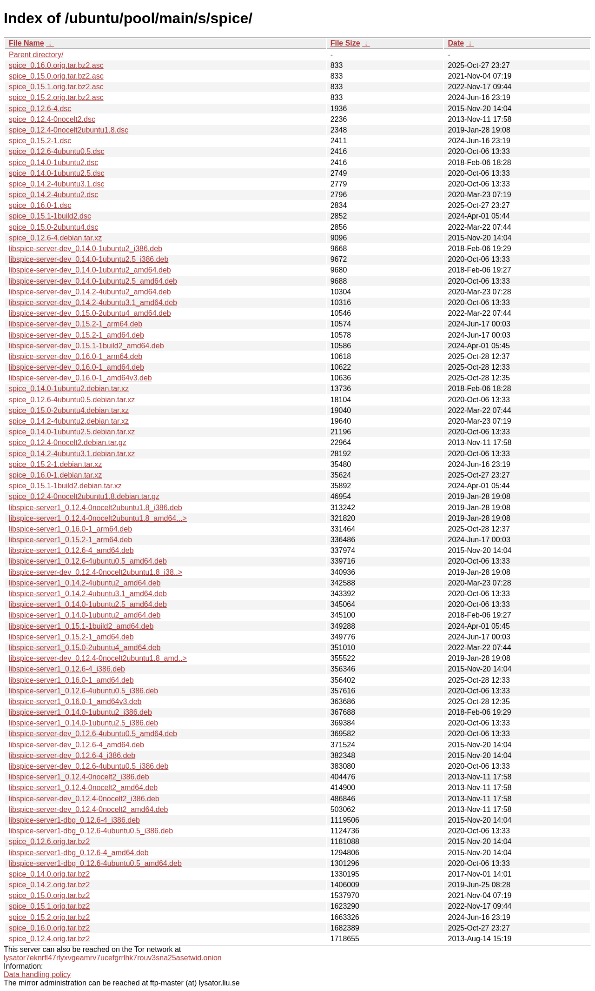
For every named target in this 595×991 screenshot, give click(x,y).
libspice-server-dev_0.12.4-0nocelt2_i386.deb (84, 799)
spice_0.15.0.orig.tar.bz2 (49, 895)
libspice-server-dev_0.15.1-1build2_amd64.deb (86, 346)
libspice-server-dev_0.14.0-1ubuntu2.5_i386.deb (88, 259)
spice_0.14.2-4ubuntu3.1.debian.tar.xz (72, 454)
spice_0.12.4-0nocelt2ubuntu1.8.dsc (68, 130)
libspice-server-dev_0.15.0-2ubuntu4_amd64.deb (90, 313)
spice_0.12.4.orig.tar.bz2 (49, 939)
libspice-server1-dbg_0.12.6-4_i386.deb (74, 820)
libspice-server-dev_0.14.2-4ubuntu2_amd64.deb (90, 292)
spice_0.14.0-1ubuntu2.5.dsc (56, 173)
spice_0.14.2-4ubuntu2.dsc (53, 195)
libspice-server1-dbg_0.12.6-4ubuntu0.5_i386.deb (91, 831)
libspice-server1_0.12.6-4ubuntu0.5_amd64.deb (88, 561)
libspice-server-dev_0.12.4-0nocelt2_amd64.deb (88, 809)
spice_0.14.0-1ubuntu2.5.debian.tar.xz (72, 432)
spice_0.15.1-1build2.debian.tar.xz (65, 486)
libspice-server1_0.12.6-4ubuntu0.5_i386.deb (83, 691)
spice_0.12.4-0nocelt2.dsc (52, 119)
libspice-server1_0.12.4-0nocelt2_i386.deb (79, 777)
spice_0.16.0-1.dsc (40, 205)
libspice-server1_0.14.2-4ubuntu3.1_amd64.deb (88, 594)
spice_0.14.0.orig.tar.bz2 (49, 874)
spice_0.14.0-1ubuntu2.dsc (53, 162)
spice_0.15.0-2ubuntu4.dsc (53, 227)
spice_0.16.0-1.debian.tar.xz (55, 475)
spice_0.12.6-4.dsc (40, 109)
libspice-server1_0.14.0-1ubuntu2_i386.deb (80, 712)
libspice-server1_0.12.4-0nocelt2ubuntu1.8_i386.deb (95, 508)
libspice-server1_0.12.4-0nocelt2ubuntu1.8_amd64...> (98, 518)
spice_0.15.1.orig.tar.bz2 (49, 906)
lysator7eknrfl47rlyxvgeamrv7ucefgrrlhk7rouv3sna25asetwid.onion (113, 958)
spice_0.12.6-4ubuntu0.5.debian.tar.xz (72, 400)
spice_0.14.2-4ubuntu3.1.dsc (56, 184)
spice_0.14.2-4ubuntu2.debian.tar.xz (69, 421)
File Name (26, 43)
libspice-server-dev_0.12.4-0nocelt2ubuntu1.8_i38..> (95, 572)
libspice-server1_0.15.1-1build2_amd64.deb (81, 626)
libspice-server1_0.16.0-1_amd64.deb (71, 680)
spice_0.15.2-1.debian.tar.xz (55, 464)
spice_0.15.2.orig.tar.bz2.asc (56, 97)
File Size (345, 43)
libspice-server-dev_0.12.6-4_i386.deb (72, 755)
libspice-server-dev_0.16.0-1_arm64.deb (75, 356)
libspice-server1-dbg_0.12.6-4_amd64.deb (79, 853)
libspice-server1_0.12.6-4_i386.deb (67, 669)
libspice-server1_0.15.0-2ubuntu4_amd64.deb (84, 648)
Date (456, 43)
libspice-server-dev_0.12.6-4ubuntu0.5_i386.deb (88, 766)
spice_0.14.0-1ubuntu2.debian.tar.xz (69, 388)
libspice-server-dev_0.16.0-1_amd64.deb (76, 367)
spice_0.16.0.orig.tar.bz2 (49, 928)
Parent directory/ (36, 55)
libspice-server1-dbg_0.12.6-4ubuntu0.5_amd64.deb (95, 863)
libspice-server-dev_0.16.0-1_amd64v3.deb (80, 378)
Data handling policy (37, 974)
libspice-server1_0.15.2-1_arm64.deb (70, 540)
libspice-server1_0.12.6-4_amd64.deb (71, 550)
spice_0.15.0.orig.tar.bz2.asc (56, 76)
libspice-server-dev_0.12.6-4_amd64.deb (76, 745)
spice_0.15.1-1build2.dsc (50, 216)
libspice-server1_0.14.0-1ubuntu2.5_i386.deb (83, 723)
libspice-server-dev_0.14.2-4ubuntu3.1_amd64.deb (93, 302)
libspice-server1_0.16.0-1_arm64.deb (70, 529)
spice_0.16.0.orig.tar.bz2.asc (56, 65)
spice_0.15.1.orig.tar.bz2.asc (56, 87)
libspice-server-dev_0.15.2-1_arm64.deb (75, 324)
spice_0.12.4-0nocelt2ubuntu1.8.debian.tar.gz (84, 496)
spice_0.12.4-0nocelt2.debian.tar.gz (67, 442)
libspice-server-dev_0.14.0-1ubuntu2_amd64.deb (90, 270)
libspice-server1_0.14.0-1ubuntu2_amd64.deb (84, 615)
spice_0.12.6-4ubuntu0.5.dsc (56, 151)
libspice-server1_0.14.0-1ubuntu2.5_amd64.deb (88, 604)
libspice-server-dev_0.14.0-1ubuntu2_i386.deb (85, 249)
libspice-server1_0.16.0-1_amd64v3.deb (75, 701)
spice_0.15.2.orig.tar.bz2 (49, 917)
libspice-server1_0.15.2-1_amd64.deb (71, 637)
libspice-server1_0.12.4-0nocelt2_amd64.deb (83, 787)
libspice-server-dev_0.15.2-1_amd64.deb (76, 335)
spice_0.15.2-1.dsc (40, 141)
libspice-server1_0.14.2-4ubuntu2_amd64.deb (84, 583)
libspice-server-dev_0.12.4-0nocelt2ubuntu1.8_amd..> (98, 658)
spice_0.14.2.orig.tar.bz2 (49, 885)
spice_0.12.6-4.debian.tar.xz (55, 238)
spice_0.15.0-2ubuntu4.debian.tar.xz (69, 410)
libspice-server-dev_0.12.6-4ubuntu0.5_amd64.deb (93, 734)
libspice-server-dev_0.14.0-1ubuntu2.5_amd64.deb (93, 281)
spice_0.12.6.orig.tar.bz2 (49, 841)
